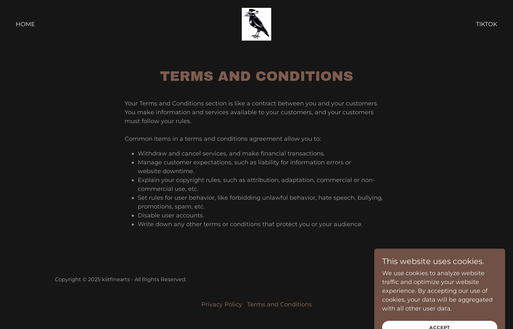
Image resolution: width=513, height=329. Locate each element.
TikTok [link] (486, 24)
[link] (257, 23)
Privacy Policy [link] (221, 304)
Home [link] (25, 24)
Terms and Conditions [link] (279, 304)
